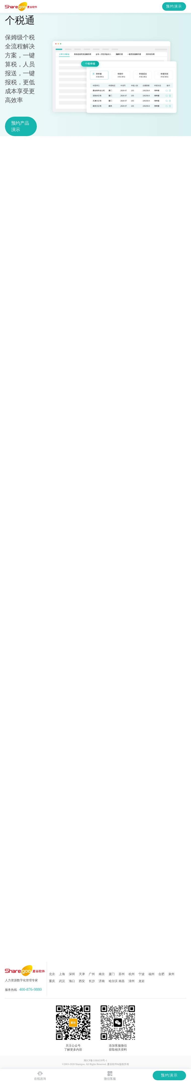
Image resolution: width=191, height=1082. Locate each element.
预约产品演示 (20, 126)
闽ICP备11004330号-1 (95, 1060)
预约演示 (174, 6)
